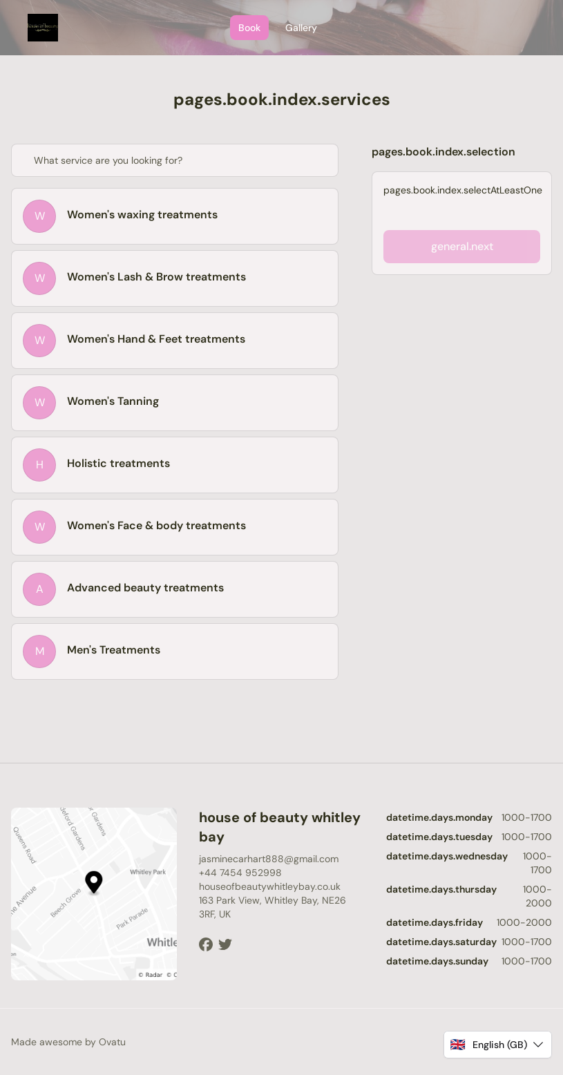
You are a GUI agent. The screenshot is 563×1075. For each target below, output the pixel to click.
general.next (462, 246)
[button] (497, 1044)
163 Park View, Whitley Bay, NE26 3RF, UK (272, 907)
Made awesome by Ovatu (68, 1042)
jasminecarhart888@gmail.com (268, 859)
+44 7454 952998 (240, 872)
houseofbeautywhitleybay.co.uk (270, 886)
